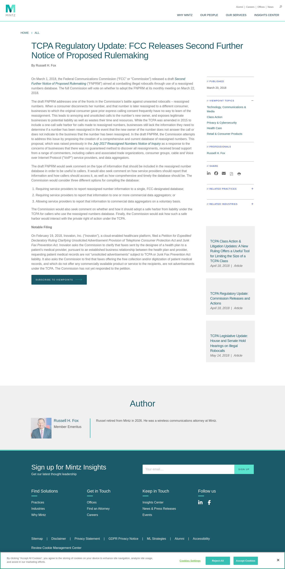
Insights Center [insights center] (153, 502)
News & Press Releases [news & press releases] (159, 508)
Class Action (214, 117)
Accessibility (201, 538)
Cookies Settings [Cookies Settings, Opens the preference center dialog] (190, 560)
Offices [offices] (92, 502)
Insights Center (266, 15)
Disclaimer (58, 538)
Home (25, 32)
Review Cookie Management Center (56, 547)
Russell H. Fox (46, 65)
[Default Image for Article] (230, 232)
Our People (209, 15)
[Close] (278, 560)
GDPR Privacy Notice (123, 538)
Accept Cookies (245, 560)
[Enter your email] (198, 469)
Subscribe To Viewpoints (59, 279)
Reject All (218, 560)
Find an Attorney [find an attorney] (98, 508)
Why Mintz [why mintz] (38, 515)
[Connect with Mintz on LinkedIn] (202, 504)
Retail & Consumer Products (224, 133)
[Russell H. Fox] (41, 428)
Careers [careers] (92, 515)
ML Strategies (156, 538)
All (37, 32)
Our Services (236, 15)
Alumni (239, 7)
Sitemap (37, 538)
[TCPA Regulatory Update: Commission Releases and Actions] (230, 298)
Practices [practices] (37, 502)
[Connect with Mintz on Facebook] (212, 504)
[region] (142, 560)
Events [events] (147, 515)
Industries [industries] (38, 508)
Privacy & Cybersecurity (222, 122)
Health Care (214, 128)
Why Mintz (185, 15)
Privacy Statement (87, 538)
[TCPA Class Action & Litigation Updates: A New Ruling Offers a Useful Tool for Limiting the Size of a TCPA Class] (229, 251)
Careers (250, 7)
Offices (261, 7)
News (270, 7)
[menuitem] (185, 15)
